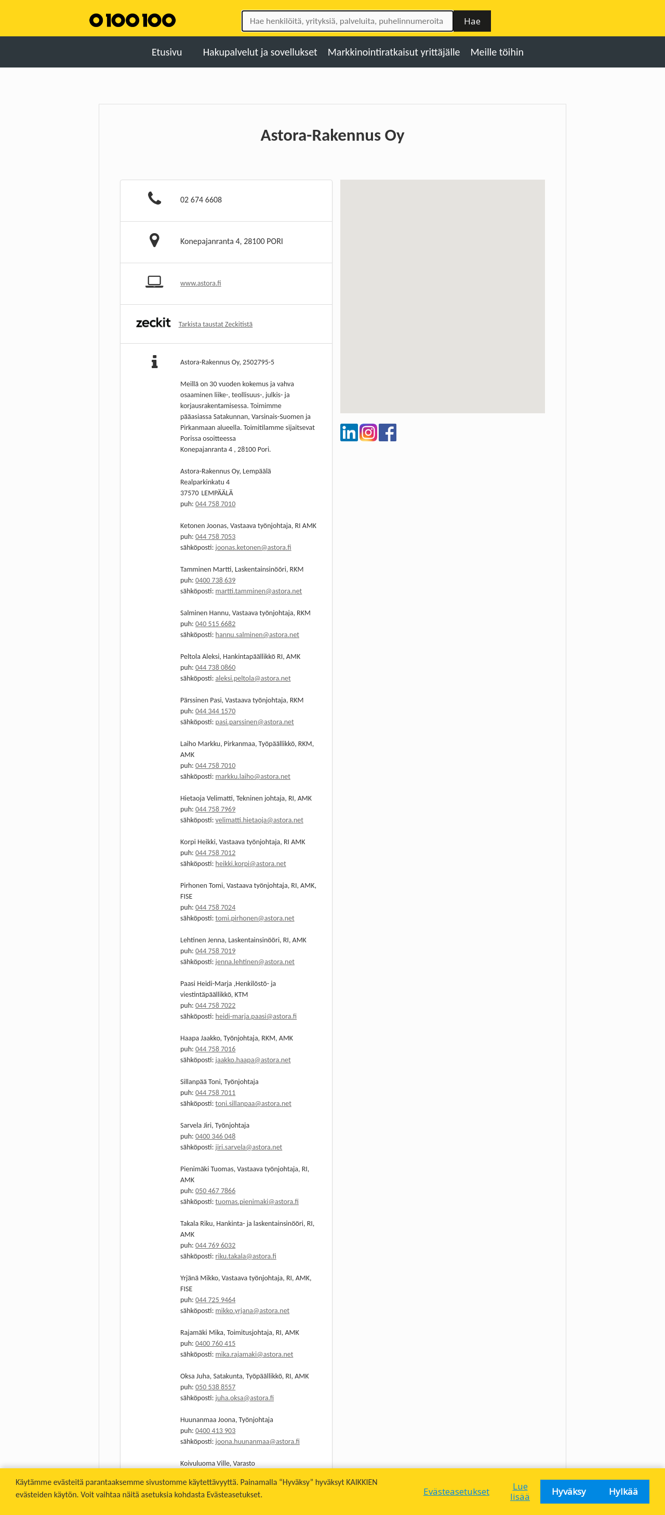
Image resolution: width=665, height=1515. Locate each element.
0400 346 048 (215, 1136)
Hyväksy (569, 1491)
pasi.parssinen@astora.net (255, 722)
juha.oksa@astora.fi (245, 1398)
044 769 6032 (215, 1245)
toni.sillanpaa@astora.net (253, 1103)
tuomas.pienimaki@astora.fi (257, 1201)
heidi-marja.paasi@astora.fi (256, 1016)
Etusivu (167, 52)
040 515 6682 (215, 623)
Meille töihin (497, 52)
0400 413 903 (215, 1430)
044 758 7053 (215, 536)
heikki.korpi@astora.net (251, 863)
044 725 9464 (215, 1299)
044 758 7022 (215, 1005)
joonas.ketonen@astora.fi (253, 547)
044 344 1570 (215, 711)
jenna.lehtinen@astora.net (255, 961)
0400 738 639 (215, 580)
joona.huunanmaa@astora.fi (258, 1441)
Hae (472, 21)
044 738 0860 (215, 667)
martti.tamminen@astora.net (259, 591)
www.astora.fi (200, 283)
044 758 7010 (215, 503)
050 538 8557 (215, 1387)
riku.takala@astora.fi (246, 1256)
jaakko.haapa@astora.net (253, 1060)
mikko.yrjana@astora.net (253, 1310)
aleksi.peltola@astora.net (253, 678)
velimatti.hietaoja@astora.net (259, 820)
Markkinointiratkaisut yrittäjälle (394, 52)
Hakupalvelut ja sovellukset (260, 52)
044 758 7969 (215, 809)
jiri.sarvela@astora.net (249, 1147)
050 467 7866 (215, 1190)
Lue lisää (520, 1491)
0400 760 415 (215, 1343)
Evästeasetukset (456, 1491)
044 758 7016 (215, 1049)
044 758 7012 (215, 852)
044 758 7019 (215, 950)
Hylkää (623, 1491)
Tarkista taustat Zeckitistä (216, 324)
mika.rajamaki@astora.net (255, 1354)
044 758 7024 (215, 907)
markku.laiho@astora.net (253, 776)
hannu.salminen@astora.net (257, 634)
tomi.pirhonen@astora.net (255, 918)
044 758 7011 (215, 1092)
